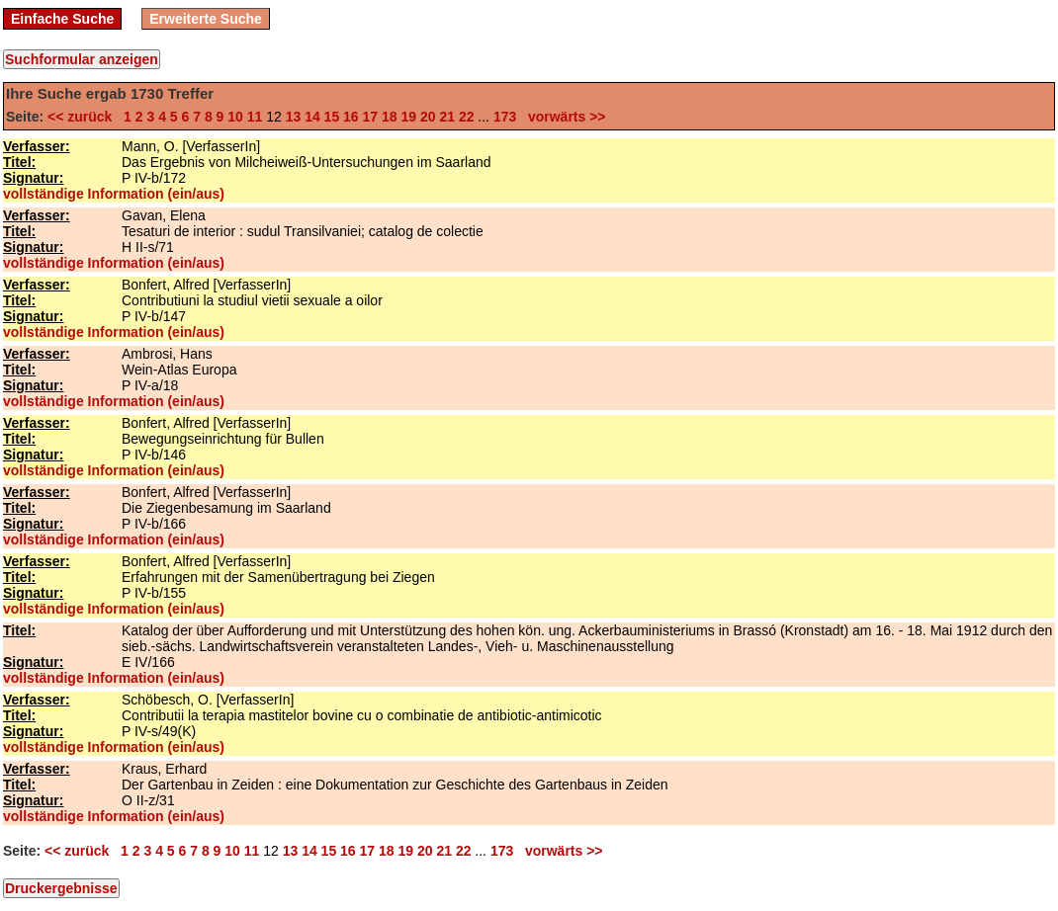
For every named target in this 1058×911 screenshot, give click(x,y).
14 (312, 116)
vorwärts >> (562, 116)
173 (504, 116)
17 (371, 116)
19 (408, 116)
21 (447, 116)
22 (467, 116)
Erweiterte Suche (205, 19)
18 (389, 116)
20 (428, 116)
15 (332, 116)
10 (235, 116)
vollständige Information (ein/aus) (113, 194)
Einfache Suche (62, 19)
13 (294, 116)
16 (351, 116)
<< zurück (83, 116)
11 (255, 116)
